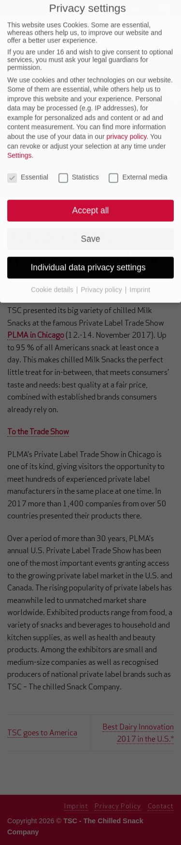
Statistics (78, 156)
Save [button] (90, 218)
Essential (27, 156)
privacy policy (126, 115)
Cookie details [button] (53, 268)
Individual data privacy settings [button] (90, 246)
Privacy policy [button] (102, 268)
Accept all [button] (90, 189)
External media (138, 156)
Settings (19, 135)
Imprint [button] (139, 268)
